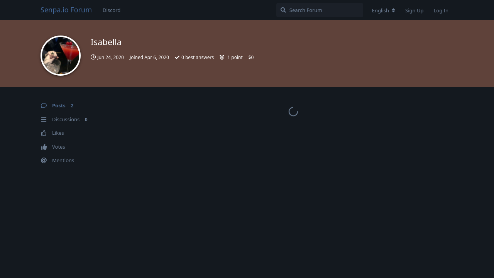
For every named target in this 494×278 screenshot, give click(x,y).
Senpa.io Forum (66, 9)
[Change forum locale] (383, 10)
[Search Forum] (319, 10)
